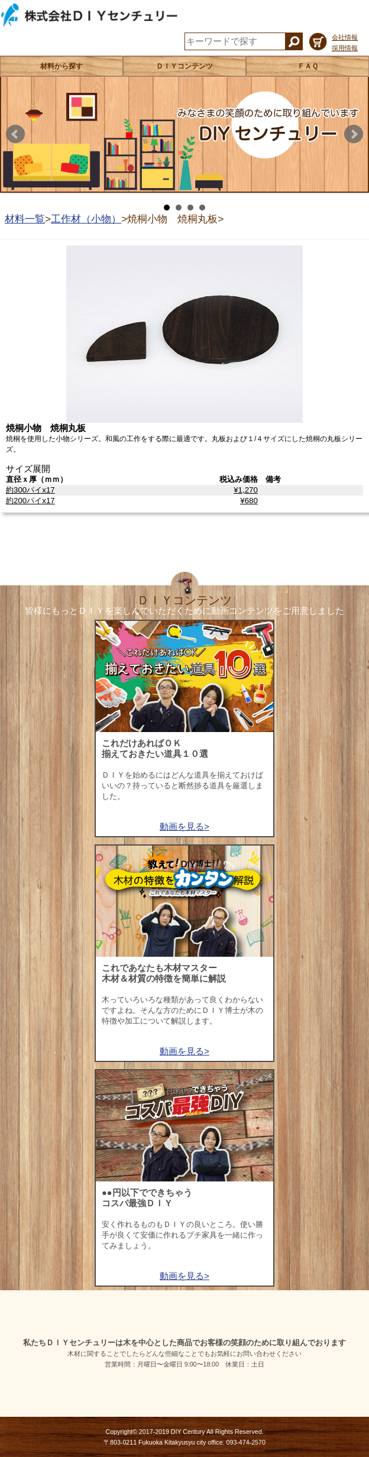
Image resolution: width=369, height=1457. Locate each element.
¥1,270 (246, 489)
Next (353, 134)
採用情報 (345, 47)
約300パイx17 (30, 489)
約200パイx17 (30, 500)
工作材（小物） (86, 219)
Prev (15, 134)
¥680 (249, 500)
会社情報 (345, 37)
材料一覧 (25, 219)
